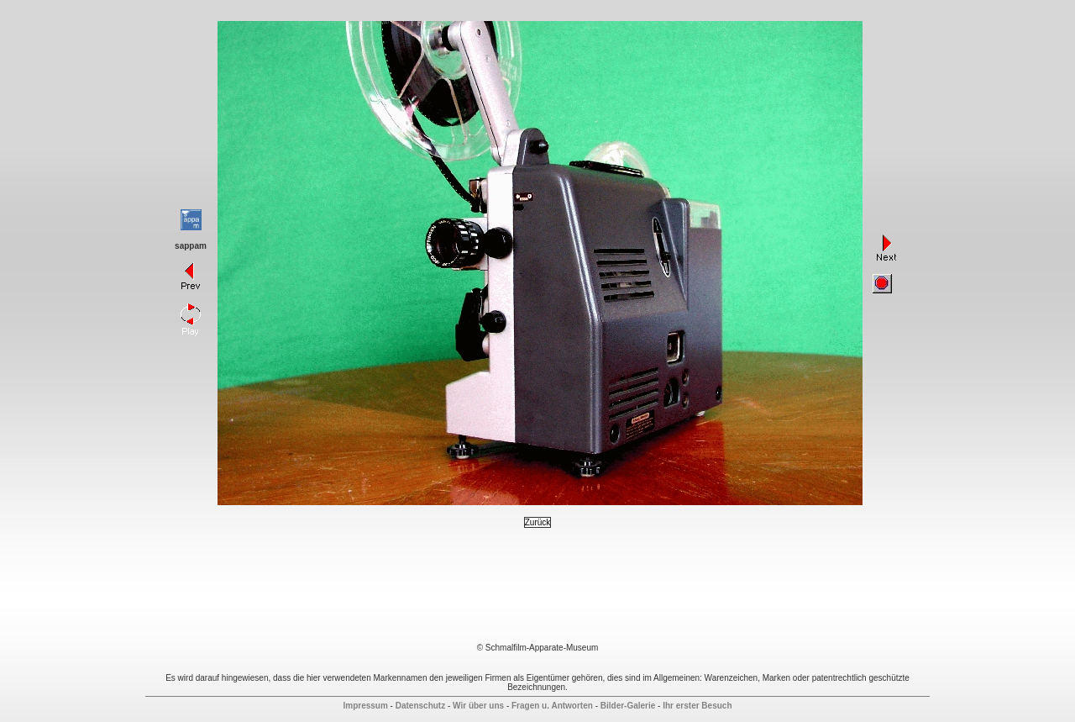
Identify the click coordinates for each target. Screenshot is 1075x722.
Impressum (365, 705)
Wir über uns (478, 705)
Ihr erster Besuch (697, 705)
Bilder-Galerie (628, 705)
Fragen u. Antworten (552, 705)
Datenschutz (420, 705)
